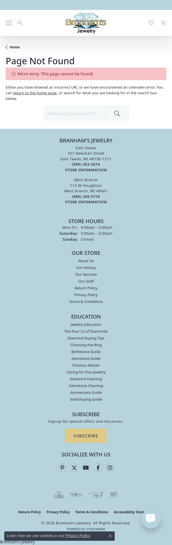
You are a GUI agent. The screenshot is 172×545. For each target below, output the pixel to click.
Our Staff (86, 281)
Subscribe (85, 436)
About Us (86, 260)
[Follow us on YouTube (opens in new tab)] (86, 467)
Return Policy (86, 287)
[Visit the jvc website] (76, 495)
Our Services (86, 274)
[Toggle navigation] (9, 23)
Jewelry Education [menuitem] (86, 324)
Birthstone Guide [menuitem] (86, 351)
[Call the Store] (86, 164)
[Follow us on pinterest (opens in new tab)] (62, 467)
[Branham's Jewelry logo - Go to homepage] (86, 23)
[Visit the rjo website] (113, 495)
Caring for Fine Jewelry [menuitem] (86, 372)
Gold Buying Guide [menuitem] (86, 399)
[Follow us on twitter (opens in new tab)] (74, 467)
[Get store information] (86, 170)
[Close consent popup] (110, 536)
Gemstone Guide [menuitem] (86, 358)
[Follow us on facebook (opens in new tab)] (98, 467)
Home (15, 47)
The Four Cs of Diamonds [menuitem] (86, 331)
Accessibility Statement (134, 512)
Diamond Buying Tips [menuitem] (85, 338)
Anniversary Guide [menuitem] (86, 392)
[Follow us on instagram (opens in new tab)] (109, 467)
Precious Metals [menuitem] (85, 365)
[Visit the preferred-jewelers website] (96, 495)
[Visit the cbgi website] (59, 495)
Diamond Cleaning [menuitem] (86, 378)
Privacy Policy (85, 294)
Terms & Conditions (86, 301)
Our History (86, 267)
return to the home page (35, 92)
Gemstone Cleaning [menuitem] (86, 385)
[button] (20, 23)
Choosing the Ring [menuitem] (86, 344)
